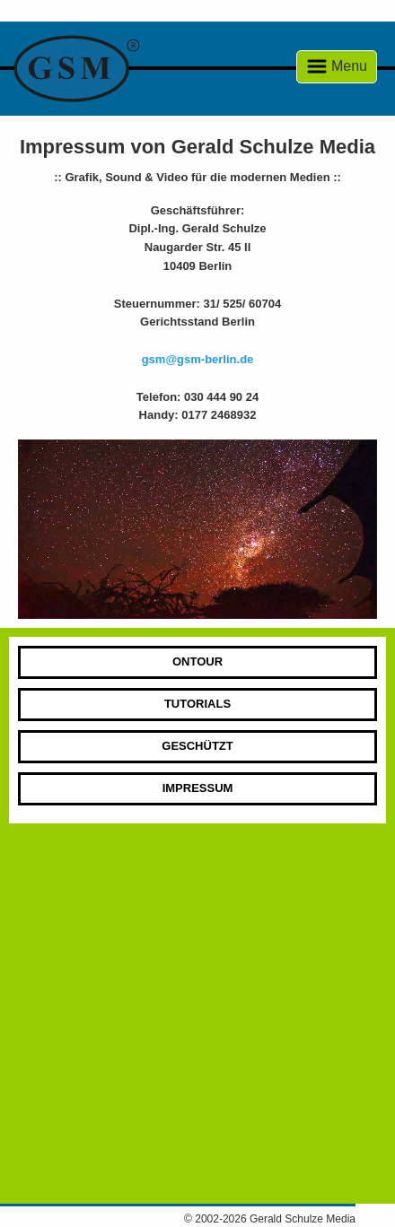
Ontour (197, 661)
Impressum (197, 788)
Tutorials (197, 703)
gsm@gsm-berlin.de (198, 359)
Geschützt (197, 746)
